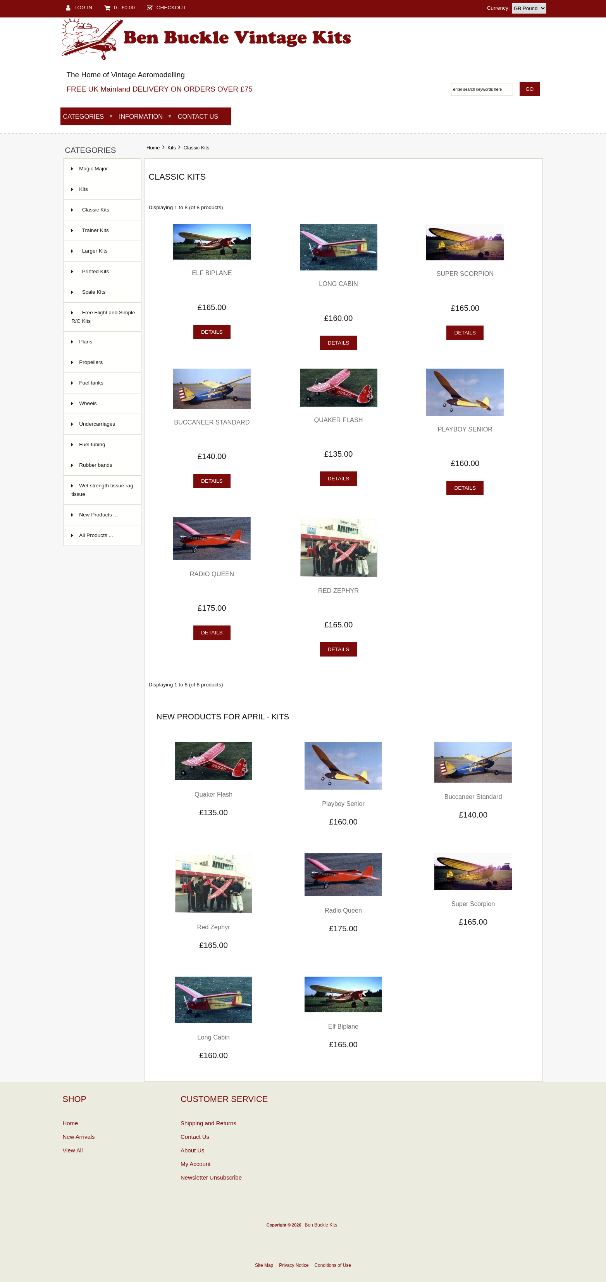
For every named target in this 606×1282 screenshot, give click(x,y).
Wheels (87, 403)
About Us (193, 1150)
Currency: (498, 8)
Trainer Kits (90, 230)
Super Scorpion (465, 273)
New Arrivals (78, 1136)
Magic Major (93, 169)
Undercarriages (97, 424)
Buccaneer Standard (212, 422)
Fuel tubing (92, 444)
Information (141, 116)
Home (153, 148)
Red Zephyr (338, 590)
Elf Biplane (212, 272)
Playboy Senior (464, 429)
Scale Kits (88, 292)
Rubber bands (95, 465)
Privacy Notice (293, 1265)
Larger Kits (89, 251)
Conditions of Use (333, 1265)
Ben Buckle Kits (321, 1225)
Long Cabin (338, 283)
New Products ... (98, 515)
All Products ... (96, 535)
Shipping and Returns (208, 1123)
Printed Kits (90, 271)
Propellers (91, 362)
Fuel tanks (91, 383)
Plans (85, 342)
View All (72, 1150)
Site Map (264, 1265)
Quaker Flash (338, 419)
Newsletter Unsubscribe (211, 1177)
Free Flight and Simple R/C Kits (103, 317)
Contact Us (198, 116)
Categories (83, 116)
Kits (171, 148)
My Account (195, 1164)
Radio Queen (212, 573)
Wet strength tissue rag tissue (102, 490)
